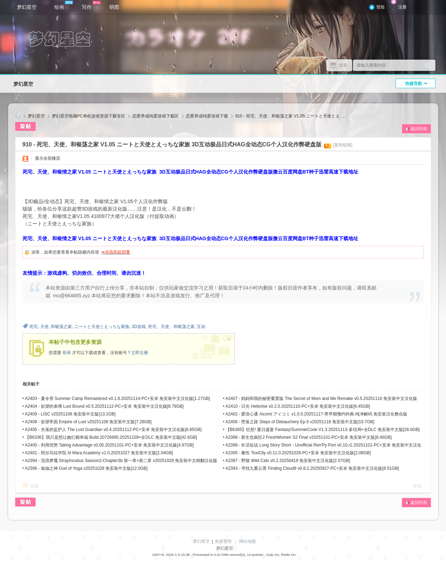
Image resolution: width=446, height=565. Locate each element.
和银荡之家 (61, 326)
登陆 (380, 7)
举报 (417, 486)
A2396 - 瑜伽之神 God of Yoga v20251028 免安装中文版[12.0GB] (86, 468)
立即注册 (139, 352)
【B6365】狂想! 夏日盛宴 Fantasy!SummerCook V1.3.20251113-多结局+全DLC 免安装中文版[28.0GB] (323, 429)
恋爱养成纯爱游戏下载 (207, 116)
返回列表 (418, 128)
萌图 (114, 7)
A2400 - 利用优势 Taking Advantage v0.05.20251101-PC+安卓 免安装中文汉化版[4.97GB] (109, 445)
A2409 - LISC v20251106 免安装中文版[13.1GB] (70, 414)
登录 (66, 352)
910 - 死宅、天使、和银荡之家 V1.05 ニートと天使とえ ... (289, 116)
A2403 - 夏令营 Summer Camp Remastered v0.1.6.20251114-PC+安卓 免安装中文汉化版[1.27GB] (117, 398)
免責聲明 (223, 541)
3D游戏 (139, 326)
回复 (34, 486)
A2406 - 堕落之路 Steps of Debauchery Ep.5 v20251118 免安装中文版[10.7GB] (299, 421)
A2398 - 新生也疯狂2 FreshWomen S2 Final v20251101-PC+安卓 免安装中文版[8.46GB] (308, 437)
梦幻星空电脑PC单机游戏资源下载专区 (89, 116)
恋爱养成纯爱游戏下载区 (155, 116)
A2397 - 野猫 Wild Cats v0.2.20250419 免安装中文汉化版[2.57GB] (287, 460)
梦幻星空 (27, 7)
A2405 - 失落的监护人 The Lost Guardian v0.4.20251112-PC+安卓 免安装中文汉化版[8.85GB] (113, 429)
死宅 (33, 326)
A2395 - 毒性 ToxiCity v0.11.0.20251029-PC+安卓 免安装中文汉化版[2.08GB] (298, 452)
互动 (201, 326)
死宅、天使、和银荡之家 (171, 326)
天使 (44, 326)
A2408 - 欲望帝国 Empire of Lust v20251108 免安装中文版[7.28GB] (88, 421)
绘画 (63, 5)
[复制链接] (343, 144)
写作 (91, 5)
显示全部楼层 (47, 158)
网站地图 (247, 541)
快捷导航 (413, 83)
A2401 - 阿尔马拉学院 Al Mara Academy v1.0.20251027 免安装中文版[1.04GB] (99, 452)
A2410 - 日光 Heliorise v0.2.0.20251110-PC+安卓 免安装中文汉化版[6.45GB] (297, 406)
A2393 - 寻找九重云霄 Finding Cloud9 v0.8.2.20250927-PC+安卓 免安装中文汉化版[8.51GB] (312, 468)
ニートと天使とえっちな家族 (101, 326)
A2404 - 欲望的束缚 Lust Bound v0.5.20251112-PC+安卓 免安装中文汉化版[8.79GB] (104, 406)
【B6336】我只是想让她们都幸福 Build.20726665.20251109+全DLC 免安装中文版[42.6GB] (111, 437)
